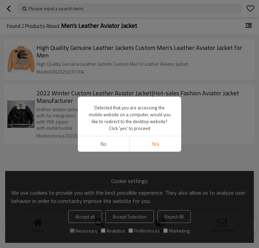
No (103, 144)
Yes (155, 144)
